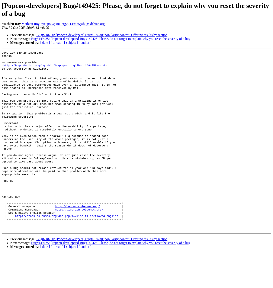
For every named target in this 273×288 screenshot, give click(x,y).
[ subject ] (71, 42)
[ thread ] (57, 42)
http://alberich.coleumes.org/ (79, 241)
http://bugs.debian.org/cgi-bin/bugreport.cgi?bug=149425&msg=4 (54, 68)
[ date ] (45, 42)
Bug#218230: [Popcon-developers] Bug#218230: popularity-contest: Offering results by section (101, 35)
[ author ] (85, 42)
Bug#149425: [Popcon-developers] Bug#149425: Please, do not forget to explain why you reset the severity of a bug (110, 39)
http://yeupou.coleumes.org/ (77, 238)
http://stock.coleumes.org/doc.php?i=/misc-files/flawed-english (66, 249)
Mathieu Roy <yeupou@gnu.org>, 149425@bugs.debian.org (63, 24)
